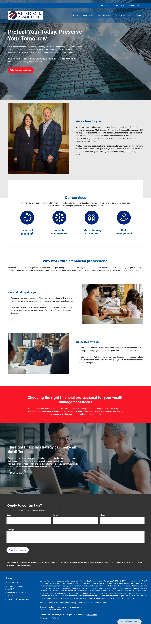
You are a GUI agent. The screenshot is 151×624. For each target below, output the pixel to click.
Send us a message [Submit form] (17, 550)
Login (139, 2)
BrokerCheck (92, 615)
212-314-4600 (125, 581)
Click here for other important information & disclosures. (61, 607)
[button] (75, 12)
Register (131, 2)
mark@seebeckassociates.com (17, 599)
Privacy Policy (119, 2)
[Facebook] (10, 2)
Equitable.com (105, 2)
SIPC (145, 581)
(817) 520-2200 (16, 582)
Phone (102, 515)
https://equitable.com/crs (49, 598)
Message (10, 530)
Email (55, 515)
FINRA (141, 581)
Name (8, 515)
